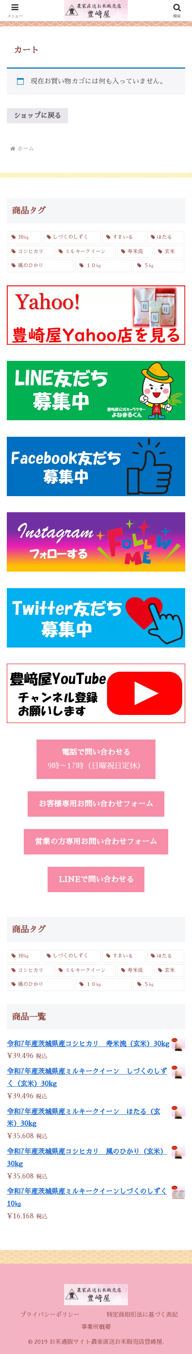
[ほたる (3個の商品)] (166, 237)
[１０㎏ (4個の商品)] (104, 266)
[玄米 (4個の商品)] (169, 252)
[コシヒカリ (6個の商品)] (30, 252)
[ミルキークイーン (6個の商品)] (85, 252)
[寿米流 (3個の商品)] (134, 252)
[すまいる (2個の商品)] (123, 237)
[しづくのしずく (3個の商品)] (72, 237)
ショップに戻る (37, 115)
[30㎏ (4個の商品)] (24, 237)
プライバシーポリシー (49, 1315)
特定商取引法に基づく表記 (142, 1315)
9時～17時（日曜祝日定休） (96, 759)
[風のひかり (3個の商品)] (41, 266)
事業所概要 (96, 1327)
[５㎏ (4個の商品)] (158, 266)
